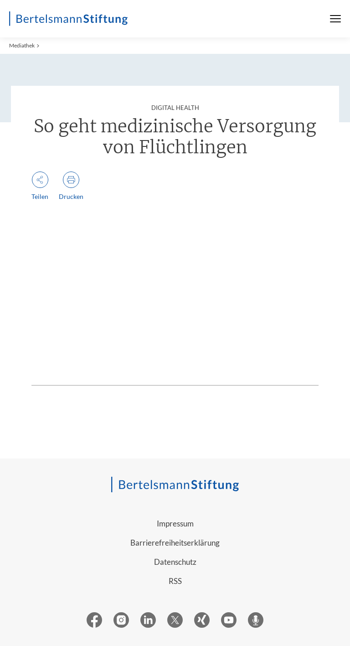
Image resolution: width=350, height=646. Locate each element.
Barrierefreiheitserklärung (175, 542)
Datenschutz (175, 562)
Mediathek (22, 45)
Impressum (175, 523)
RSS (175, 581)
